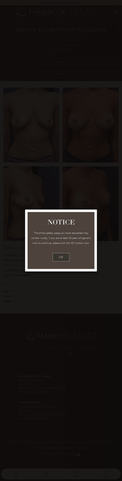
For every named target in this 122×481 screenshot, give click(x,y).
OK (61, 257)
